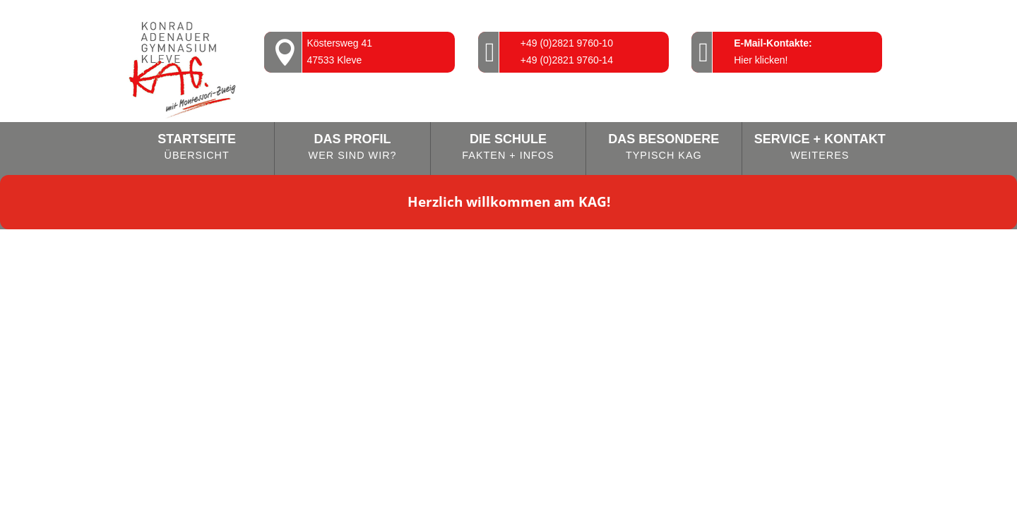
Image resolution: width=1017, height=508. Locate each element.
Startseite (196, 148)
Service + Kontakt (820, 148)
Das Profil (352, 148)
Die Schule (508, 148)
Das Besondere (663, 148)
